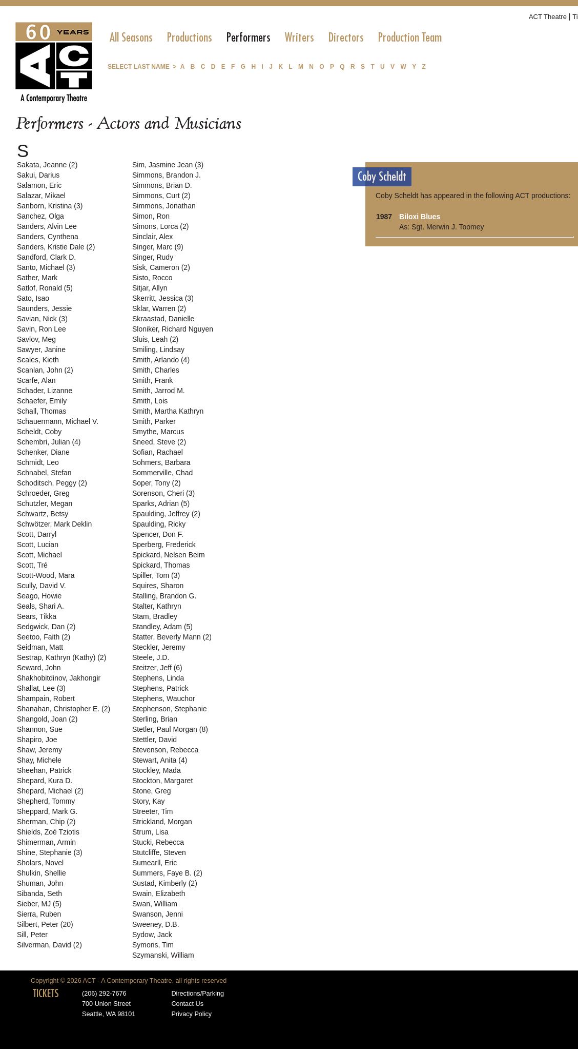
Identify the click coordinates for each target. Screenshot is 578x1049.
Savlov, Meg (36, 339)
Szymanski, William (163, 955)
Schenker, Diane (43, 452)
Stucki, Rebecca (158, 842)
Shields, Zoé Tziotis (48, 832)
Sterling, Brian (154, 719)
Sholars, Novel (40, 863)
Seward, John (39, 668)
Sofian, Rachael (157, 452)
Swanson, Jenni (157, 914)
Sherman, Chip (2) (46, 822)
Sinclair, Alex (152, 236)
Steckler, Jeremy (158, 647)
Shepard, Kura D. (44, 780)
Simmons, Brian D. (162, 185)
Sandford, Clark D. (46, 257)
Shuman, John (40, 883)
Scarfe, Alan (36, 380)
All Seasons (131, 37)
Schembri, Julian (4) (49, 442)
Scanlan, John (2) (45, 370)
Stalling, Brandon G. (164, 596)
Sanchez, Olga (40, 216)
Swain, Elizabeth (158, 893)
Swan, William (154, 904)
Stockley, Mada (156, 770)
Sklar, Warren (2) (159, 308)
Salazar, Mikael (41, 195)
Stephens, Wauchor (163, 698)
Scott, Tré (32, 565)
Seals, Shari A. (40, 606)
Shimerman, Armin (46, 842)
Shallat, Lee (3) (41, 688)
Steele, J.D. (150, 657)
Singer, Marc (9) (157, 247)
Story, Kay (148, 801)
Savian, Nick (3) (42, 319)
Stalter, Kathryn (156, 606)
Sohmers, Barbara (161, 462)
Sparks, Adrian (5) (161, 503)
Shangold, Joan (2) (47, 719)
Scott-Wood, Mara (46, 575)
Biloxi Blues (419, 216)
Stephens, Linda (158, 678)
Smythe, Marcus (158, 432)
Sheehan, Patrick (44, 770)
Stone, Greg (151, 791)
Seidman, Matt (40, 647)
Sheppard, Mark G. (47, 811)
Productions (189, 37)
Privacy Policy (191, 1014)
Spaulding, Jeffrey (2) (166, 514)
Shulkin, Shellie (41, 873)
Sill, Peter (32, 934)
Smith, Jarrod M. (158, 390)
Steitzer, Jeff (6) (157, 668)
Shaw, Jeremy (39, 750)
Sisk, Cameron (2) (161, 267)
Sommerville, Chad (162, 473)
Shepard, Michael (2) (50, 791)
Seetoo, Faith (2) (43, 637)
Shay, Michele (39, 760)
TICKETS (46, 993)
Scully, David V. (41, 585)
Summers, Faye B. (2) (167, 873)
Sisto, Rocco (152, 278)
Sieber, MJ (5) (39, 904)
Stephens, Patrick (160, 688)
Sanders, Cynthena (47, 236)
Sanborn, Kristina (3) (49, 206)
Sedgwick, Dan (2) (46, 627)
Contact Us (187, 1003)
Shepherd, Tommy (46, 801)
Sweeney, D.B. (155, 924)
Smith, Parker (154, 421)
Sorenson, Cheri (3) (163, 493)
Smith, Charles (155, 370)
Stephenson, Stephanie (169, 709)
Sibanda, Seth (39, 893)
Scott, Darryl (36, 534)
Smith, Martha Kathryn (167, 411)
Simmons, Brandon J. (166, 175)
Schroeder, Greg (43, 493)
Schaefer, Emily (42, 401)
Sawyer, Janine (41, 349)
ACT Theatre (548, 17)
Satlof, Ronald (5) (45, 288)
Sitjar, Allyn (149, 288)
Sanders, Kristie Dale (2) (56, 247)
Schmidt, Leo (38, 462)
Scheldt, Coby (39, 432)
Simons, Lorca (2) (160, 226)
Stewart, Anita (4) (159, 760)
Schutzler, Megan (44, 503)
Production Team (410, 37)
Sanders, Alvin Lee (47, 226)
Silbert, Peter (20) (45, 924)
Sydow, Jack (152, 934)
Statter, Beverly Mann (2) (172, 637)
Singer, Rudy (152, 257)
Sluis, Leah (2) (155, 339)
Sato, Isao (33, 298)
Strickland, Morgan (162, 822)
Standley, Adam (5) (162, 627)
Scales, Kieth (38, 360)
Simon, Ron (151, 216)
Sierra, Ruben (39, 914)
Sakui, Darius (38, 175)
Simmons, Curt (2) (161, 195)
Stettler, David (154, 739)
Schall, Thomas (41, 411)
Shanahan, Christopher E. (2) (63, 709)
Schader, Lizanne (44, 390)
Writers (299, 37)
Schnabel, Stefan (44, 473)
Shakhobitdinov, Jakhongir (58, 678)
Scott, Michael (39, 555)
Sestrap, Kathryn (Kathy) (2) (61, 657)
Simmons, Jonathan (164, 206)
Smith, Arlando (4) (161, 360)
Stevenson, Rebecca (165, 750)
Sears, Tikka (36, 616)
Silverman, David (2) (49, 945)
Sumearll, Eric (154, 863)
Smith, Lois (150, 401)
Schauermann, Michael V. (57, 421)
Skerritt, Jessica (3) (163, 298)
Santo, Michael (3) (46, 267)
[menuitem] (131, 37)
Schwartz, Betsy (42, 514)
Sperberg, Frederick (164, 544)
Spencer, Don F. (157, 534)
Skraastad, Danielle (163, 319)
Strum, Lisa (150, 832)
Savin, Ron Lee (41, 329)
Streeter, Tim (152, 811)
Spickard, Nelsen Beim (168, 555)
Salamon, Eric (39, 185)
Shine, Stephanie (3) (49, 852)
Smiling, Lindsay (158, 349)
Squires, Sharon (157, 585)
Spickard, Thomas (161, 565)
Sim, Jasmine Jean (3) (167, 165)
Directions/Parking (197, 993)
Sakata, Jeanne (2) (47, 165)
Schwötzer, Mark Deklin (54, 524)
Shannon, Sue (40, 729)
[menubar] (275, 37)
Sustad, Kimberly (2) (164, 883)
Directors (346, 37)
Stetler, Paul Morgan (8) (170, 729)
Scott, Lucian (37, 544)
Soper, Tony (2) (156, 483)
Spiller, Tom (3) (156, 575)
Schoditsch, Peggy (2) (52, 483)
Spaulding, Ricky (158, 524)
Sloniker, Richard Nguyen (172, 329)
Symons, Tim (153, 945)
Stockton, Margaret (162, 780)
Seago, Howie (39, 596)
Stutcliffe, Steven (159, 852)
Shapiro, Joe (37, 739)
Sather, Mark (37, 278)
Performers (248, 37)
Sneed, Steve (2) (159, 442)
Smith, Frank (152, 380)
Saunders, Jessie (44, 308)
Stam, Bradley (154, 616)
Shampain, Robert (46, 698)
